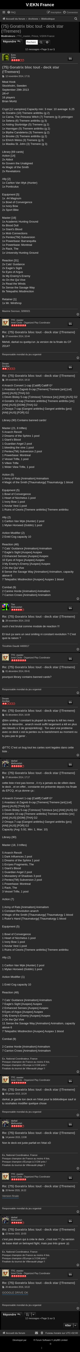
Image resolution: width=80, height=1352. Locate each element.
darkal (14, 761)
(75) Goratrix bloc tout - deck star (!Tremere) (32, 28)
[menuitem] (11, 12)
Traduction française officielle (35, 1344)
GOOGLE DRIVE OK (15, 1292)
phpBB (30, 1340)
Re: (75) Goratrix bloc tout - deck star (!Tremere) (38, 332)
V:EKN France (46, 36)
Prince (35, 36)
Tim (13, 604)
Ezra (13, 55)
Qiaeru (55, 1344)
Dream (5, 363)
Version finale (10, 1196)
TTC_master (23, 36)
